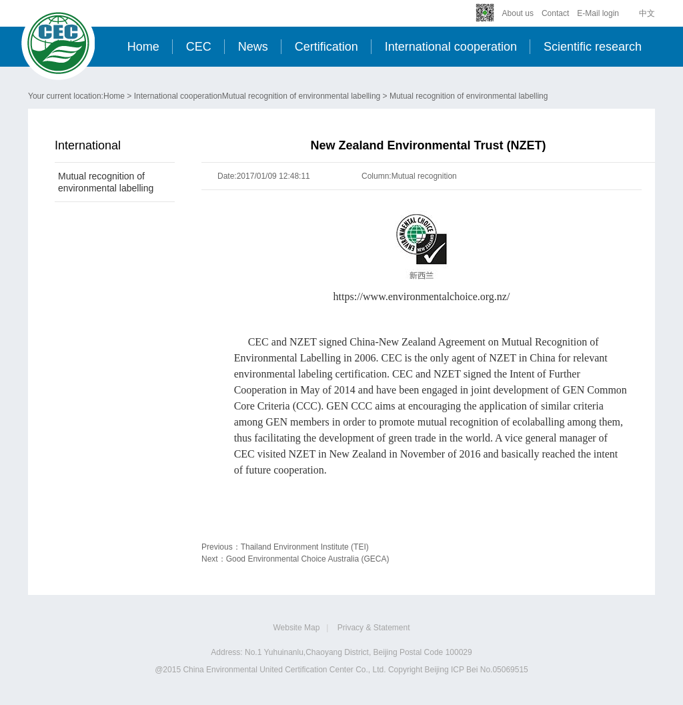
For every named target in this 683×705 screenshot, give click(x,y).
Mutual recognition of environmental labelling (301, 96)
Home (143, 46)
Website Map (296, 627)
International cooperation (451, 46)
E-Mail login (598, 13)
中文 (647, 13)
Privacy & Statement (373, 627)
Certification (326, 46)
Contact (555, 13)
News (253, 46)
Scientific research (593, 46)
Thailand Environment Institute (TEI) (305, 547)
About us (518, 13)
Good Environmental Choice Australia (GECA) (308, 559)
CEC (198, 46)
